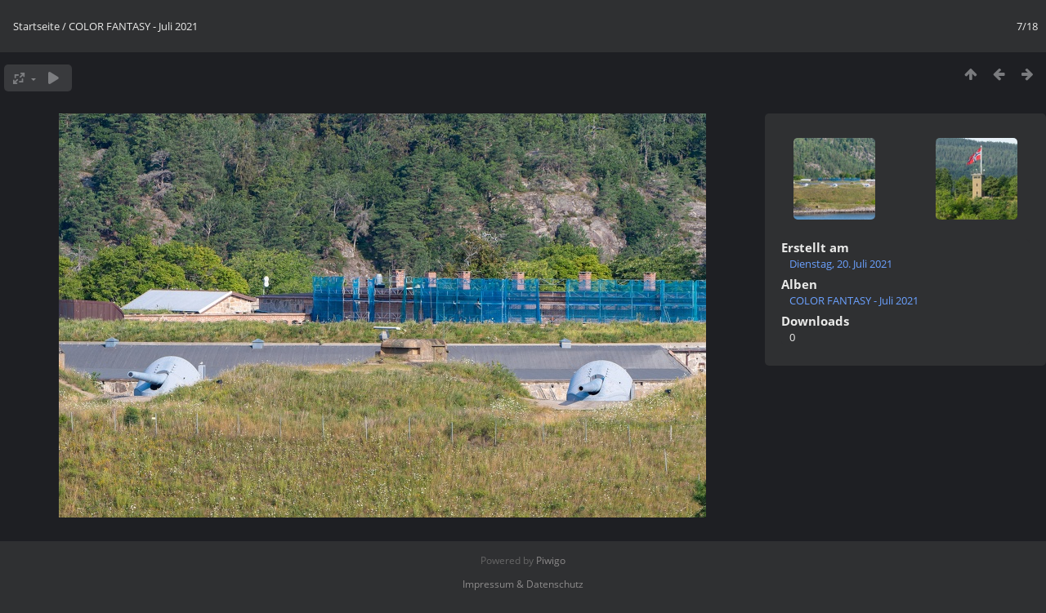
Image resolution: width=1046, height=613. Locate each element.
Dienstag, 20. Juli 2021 (840, 263)
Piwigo (550, 560)
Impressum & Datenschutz (523, 584)
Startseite (36, 26)
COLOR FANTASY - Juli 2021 (133, 26)
